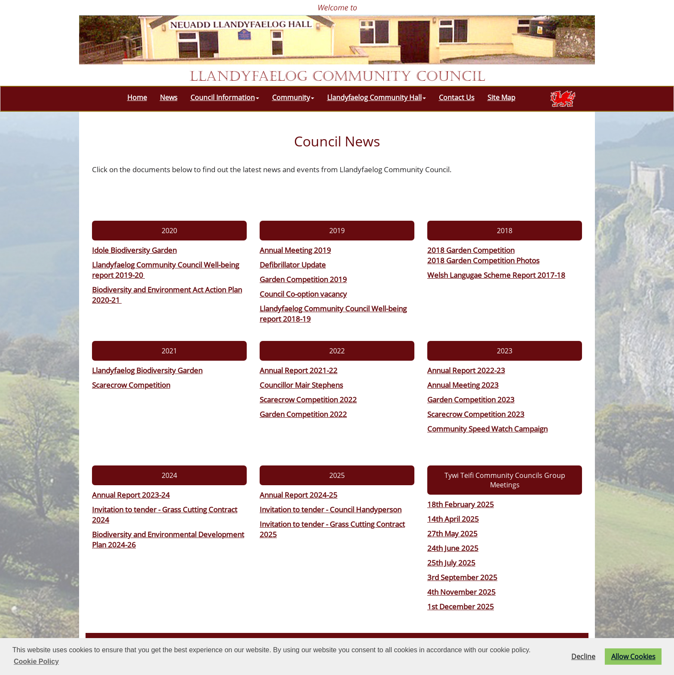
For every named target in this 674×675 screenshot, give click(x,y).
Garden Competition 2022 (303, 414)
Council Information (224, 97)
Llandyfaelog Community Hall (376, 97)
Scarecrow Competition (131, 385)
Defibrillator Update (293, 264)
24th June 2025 (452, 548)
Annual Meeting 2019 (295, 250)
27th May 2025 (452, 533)
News (169, 97)
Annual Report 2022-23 (466, 370)
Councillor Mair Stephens (301, 385)
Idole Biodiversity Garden (134, 250)
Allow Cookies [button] (633, 656)
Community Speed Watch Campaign (487, 428)
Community (293, 97)
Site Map (501, 97)
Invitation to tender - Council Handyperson (330, 509)
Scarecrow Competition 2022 (308, 399)
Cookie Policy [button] (36, 661)
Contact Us (457, 97)
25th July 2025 (451, 562)
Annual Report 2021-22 (298, 370)
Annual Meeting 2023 (463, 385)
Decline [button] (583, 656)
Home (137, 97)
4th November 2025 (461, 592)
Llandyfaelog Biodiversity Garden (147, 370)
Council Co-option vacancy (303, 294)
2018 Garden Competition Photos (483, 260)
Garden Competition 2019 (303, 279)
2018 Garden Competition (471, 250)
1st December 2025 (460, 606)
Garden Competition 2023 (471, 399)
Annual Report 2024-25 (298, 495)
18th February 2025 (460, 504)
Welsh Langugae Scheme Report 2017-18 (496, 275)
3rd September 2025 (462, 577)
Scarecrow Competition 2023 (475, 414)
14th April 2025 (453, 519)
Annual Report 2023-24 (131, 495)
